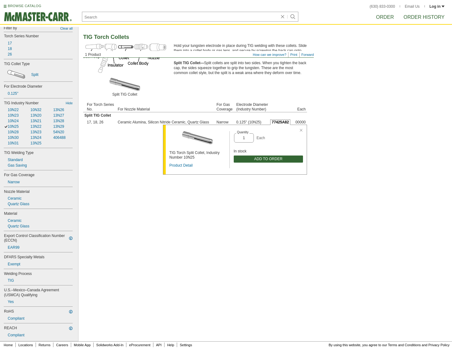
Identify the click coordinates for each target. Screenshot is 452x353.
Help (170, 345)
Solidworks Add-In (109, 345)
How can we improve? (269, 54)
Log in (437, 6)
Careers (62, 345)
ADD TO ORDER (268, 159)
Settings (186, 345)
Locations (26, 345)
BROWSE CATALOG (24, 6)
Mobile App (82, 345)
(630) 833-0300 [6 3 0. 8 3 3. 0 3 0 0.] (382, 6)
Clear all (66, 28)
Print (293, 54)
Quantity (243, 132)
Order (385, 17)
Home (8, 345)
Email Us (412, 6)
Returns (45, 345)
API (159, 345)
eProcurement (140, 345)
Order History (424, 17)
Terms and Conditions (404, 345)
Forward (307, 54)
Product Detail (181, 165)
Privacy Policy (439, 345)
